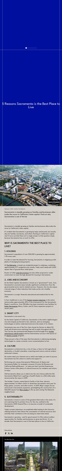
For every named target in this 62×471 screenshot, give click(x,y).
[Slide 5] (34, 105)
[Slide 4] (32, 105)
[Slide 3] (30, 105)
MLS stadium (24, 390)
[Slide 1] (26, 105)
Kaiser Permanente (11, 306)
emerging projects (22, 273)
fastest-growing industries (36, 300)
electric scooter (12, 335)
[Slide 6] (36, 105)
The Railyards (11, 265)
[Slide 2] (28, 105)
